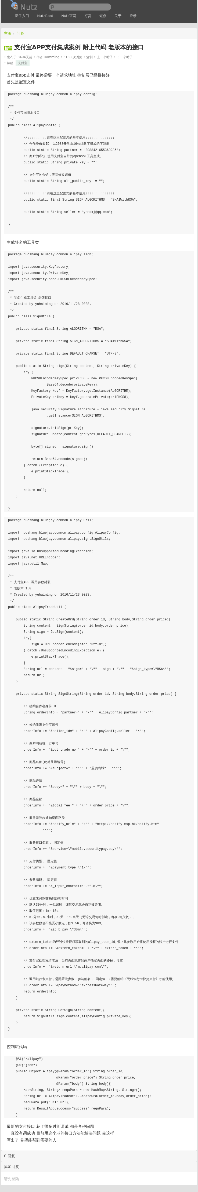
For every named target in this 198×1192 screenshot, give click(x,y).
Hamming (51, 57)
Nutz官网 (68, 16)
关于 (117, 16)
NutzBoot (45, 16)
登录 (132, 16)
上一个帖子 (105, 57)
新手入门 (22, 16)
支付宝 (22, 63)
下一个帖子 (125, 57)
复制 (89, 57)
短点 (102, 16)
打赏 (87, 16)
